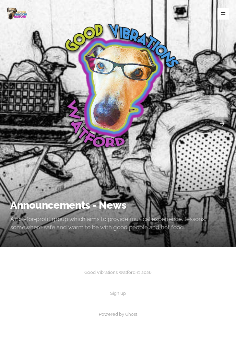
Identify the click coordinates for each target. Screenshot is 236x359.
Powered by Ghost (118, 314)
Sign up (118, 293)
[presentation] (222, 123)
